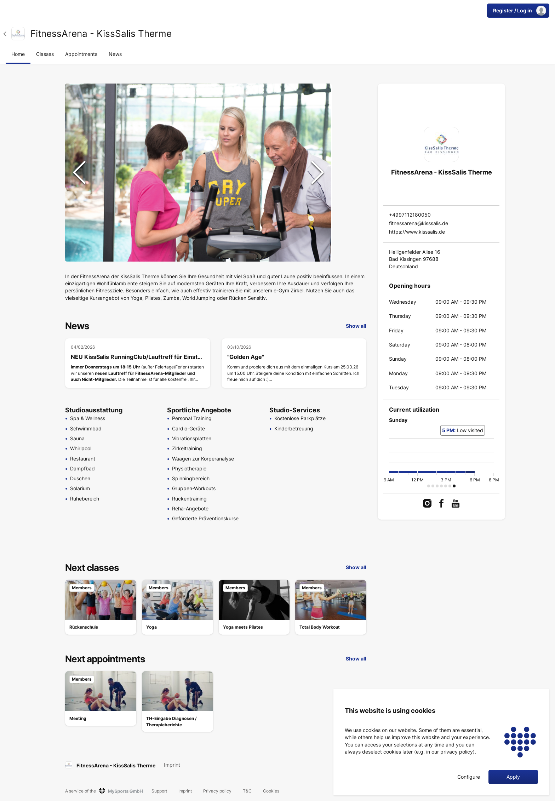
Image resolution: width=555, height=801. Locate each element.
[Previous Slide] (79, 172)
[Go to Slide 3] (350, 139)
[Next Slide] (317, 172)
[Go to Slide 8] (350, 252)
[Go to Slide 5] (350, 184)
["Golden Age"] (294, 363)
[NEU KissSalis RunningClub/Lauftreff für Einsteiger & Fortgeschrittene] (137, 363)
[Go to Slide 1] (350, 93)
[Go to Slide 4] (350, 161)
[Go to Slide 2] (350, 116)
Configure (468, 776)
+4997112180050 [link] (410, 215)
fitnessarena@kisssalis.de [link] (418, 223)
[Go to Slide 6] (350, 207)
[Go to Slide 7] (350, 229)
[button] (7, 33)
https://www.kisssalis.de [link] (417, 232)
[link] (18, 33)
